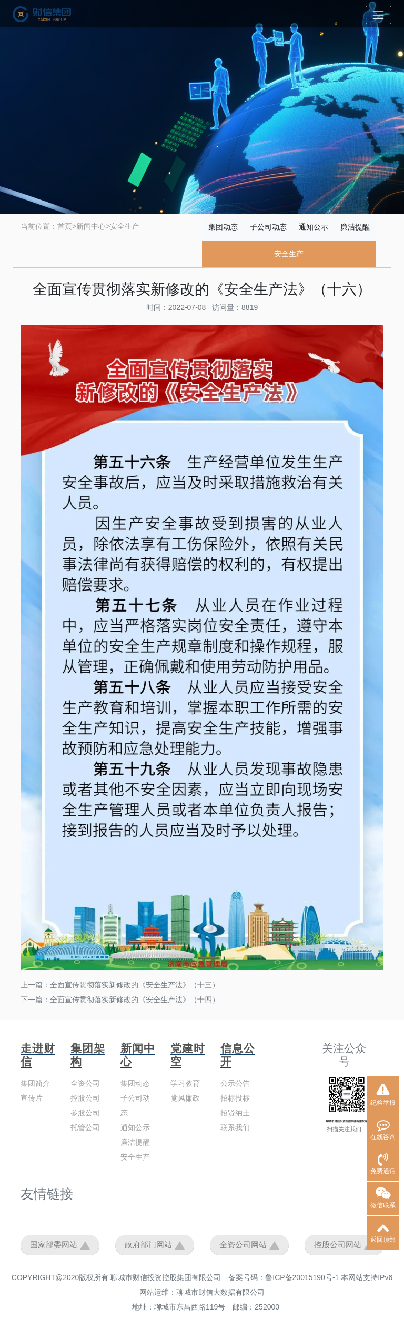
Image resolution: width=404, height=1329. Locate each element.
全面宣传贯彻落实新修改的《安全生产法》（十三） (134, 985)
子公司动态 (268, 227)
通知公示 (313, 227)
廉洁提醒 (355, 227)
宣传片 (32, 1098)
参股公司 (85, 1112)
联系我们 (235, 1127)
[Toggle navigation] (378, 15)
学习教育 (185, 1083)
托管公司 (85, 1127)
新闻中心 (91, 226)
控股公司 (85, 1098)
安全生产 (124, 226)
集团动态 (223, 227)
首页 (64, 226)
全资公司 (85, 1083)
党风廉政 (185, 1098)
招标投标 (235, 1098)
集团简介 (35, 1083)
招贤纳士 (235, 1112)
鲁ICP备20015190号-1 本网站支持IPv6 (328, 1277)
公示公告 (235, 1083)
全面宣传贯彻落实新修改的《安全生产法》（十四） (134, 999)
